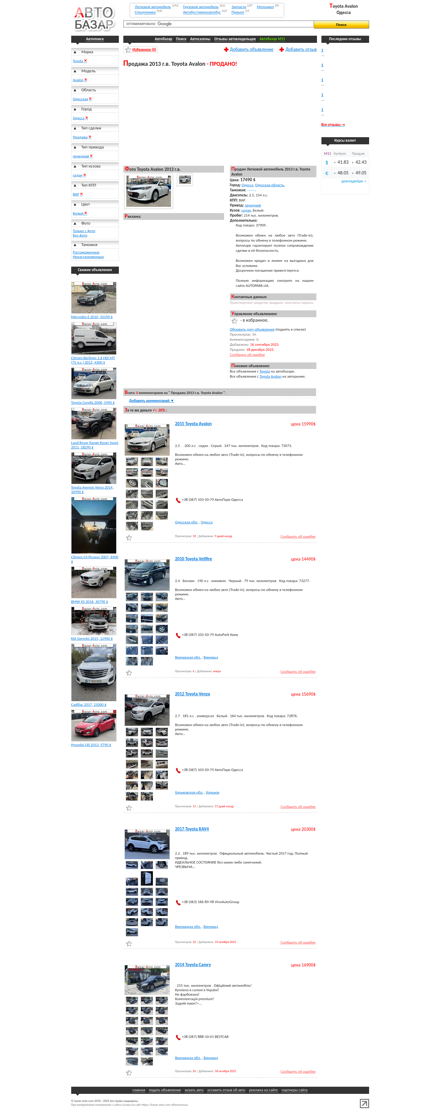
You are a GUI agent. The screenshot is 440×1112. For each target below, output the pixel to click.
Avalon (78, 80)
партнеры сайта (295, 1090)
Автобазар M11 (272, 39)
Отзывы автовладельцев (235, 39)
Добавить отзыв (301, 49)
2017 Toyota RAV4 (192, 829)
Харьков (212, 792)
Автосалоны (200, 39)
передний (81, 156)
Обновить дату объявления (252, 329)
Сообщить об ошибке (247, 354)
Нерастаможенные (88, 256)
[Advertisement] (220, 116)
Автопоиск (95, 39)
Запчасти (238, 6)
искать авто (194, 1090)
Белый (79, 213)
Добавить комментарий (151, 400)
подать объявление (165, 1090)
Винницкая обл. (188, 657)
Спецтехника (145, 12)
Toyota (78, 61)
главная (139, 1090)
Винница (210, 657)
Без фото (80, 235)
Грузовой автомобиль (201, 6)
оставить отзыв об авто (226, 1090)
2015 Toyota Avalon (193, 423)
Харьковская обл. (189, 792)
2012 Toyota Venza (192, 694)
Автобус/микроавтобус (202, 12)
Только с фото (84, 231)
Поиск (181, 39)
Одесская (80, 99)
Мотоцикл (265, 6)
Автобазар (163, 39)
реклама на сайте (263, 1090)
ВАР (76, 194)
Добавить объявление (252, 49)
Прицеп (237, 12)
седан (78, 175)
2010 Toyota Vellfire (193, 559)
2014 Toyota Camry (193, 964)
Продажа (80, 137)
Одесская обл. (186, 522)
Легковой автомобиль (153, 6)
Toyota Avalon (270, 376)
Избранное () (144, 49)
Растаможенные (86, 252)
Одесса (79, 118)
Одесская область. (270, 185)
